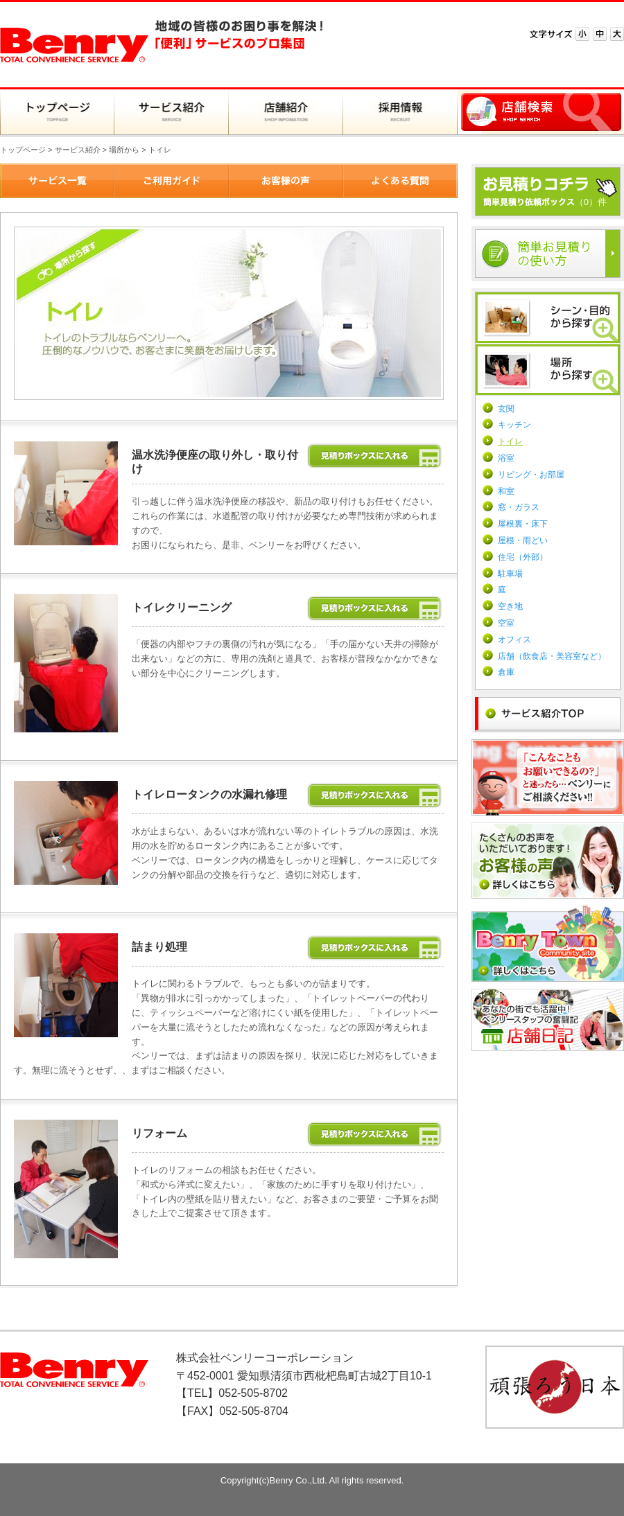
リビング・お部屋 (531, 474)
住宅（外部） (523, 557)
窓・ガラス (518, 507)
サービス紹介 (78, 150)
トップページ (23, 150)
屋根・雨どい (523, 540)
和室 (506, 491)
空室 (506, 623)
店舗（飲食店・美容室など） (552, 656)
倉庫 (506, 672)
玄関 (506, 409)
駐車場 (510, 574)
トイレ (510, 441)
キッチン (514, 425)
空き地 (510, 606)
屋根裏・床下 (523, 524)
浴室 (506, 458)
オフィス (514, 639)
